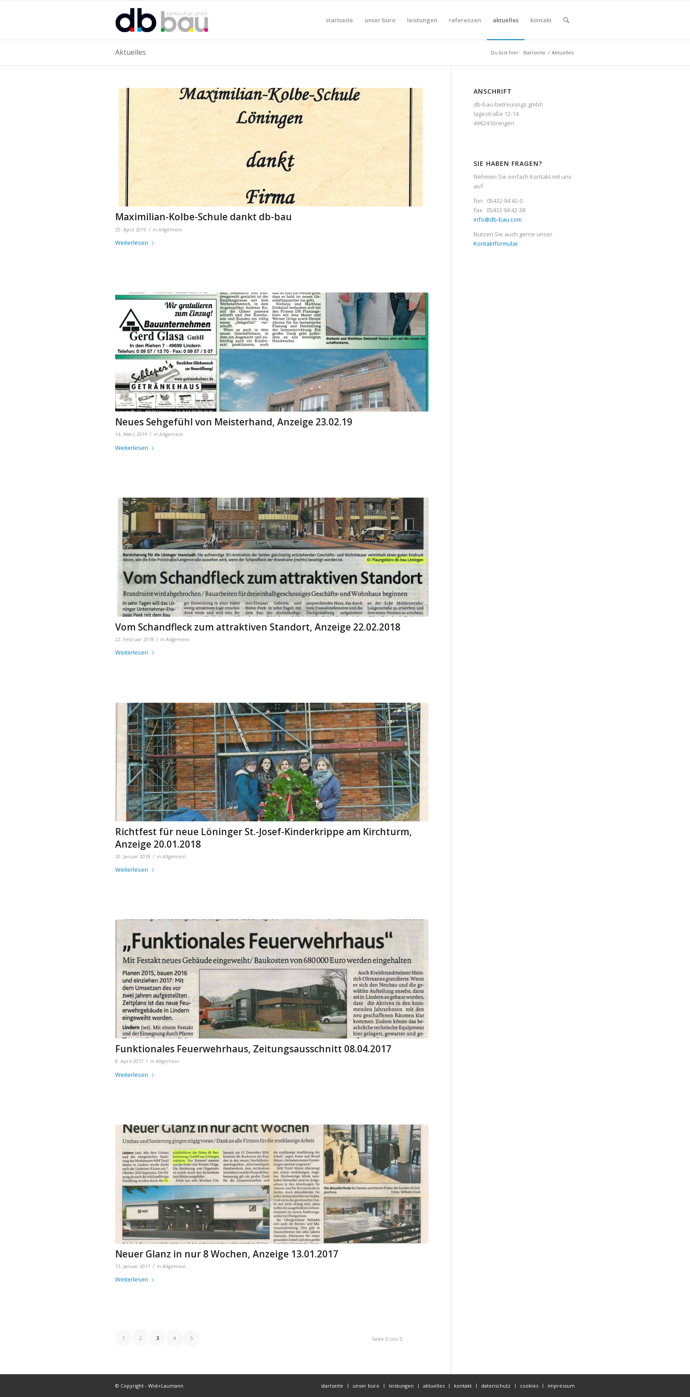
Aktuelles (130, 52)
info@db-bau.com (498, 219)
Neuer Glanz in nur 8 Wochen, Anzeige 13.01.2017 (226, 1254)
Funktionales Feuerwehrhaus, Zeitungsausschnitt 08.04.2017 (253, 1049)
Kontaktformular (496, 243)
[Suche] (566, 20)
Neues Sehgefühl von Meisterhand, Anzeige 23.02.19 (233, 422)
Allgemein (170, 230)
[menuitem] (339, 20)
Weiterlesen (136, 243)
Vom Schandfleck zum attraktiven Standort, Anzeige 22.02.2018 (257, 627)
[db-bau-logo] (161, 20)
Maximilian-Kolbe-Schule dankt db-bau (203, 216)
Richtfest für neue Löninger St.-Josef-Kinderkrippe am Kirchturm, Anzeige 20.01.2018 (263, 837)
